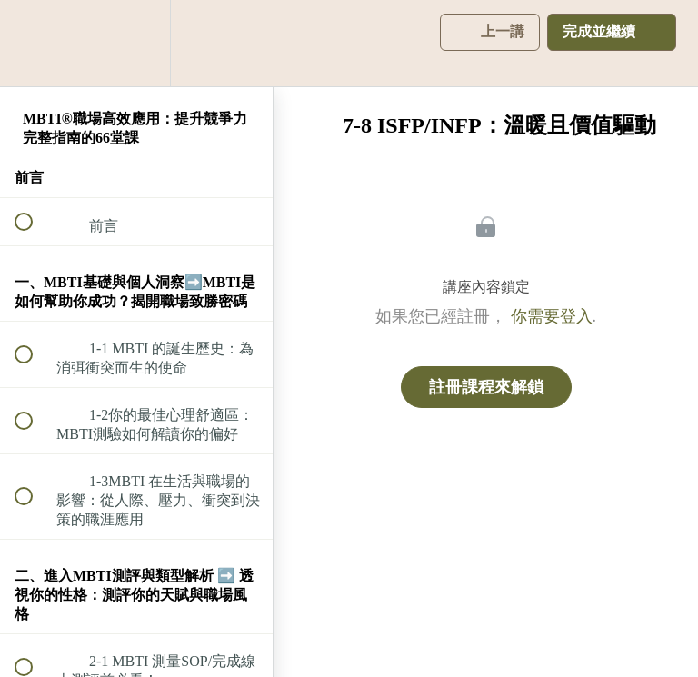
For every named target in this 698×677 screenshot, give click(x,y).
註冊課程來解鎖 (486, 387)
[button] (33, 43)
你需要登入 (552, 316)
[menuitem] (136, 43)
